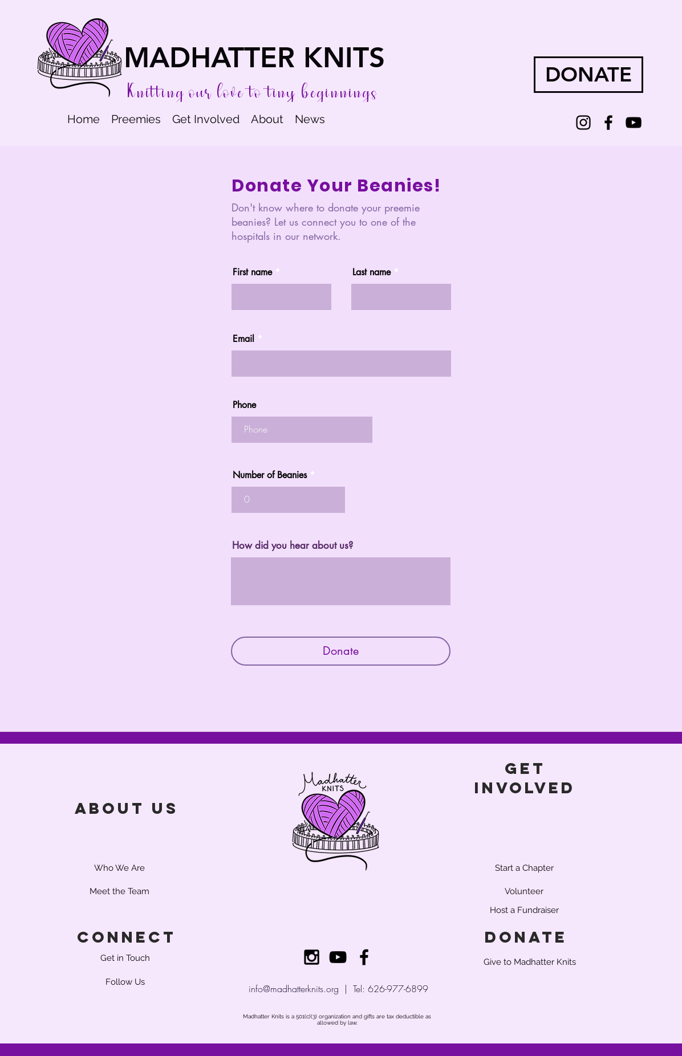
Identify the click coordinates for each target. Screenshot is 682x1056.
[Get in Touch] (124, 958)
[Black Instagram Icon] (311, 957)
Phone (244, 405)
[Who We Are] (119, 868)
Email (243, 339)
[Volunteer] (524, 891)
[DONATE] (588, 74)
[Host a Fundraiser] (524, 910)
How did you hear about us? (292, 546)
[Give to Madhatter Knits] (530, 962)
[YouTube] (633, 122)
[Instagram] (583, 122)
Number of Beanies (270, 475)
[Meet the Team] (119, 891)
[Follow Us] (124, 982)
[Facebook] (608, 122)
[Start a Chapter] (524, 868)
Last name (371, 272)
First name (252, 272)
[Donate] (340, 651)
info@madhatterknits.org (294, 988)
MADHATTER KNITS (254, 57)
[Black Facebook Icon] (364, 957)
